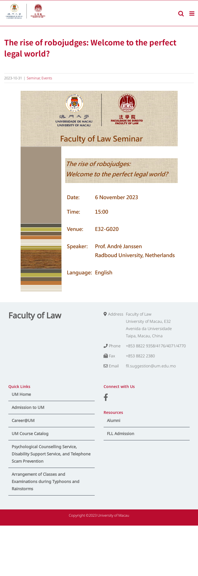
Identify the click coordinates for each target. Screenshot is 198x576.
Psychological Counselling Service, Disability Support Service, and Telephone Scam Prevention (51, 454)
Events (46, 77)
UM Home (21, 394)
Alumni (113, 420)
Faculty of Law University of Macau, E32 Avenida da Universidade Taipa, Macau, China (149, 324)
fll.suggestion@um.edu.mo (151, 365)
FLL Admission (120, 433)
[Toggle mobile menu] (192, 13)
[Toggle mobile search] (181, 13)
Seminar (33, 77)
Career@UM (23, 420)
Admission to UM (28, 407)
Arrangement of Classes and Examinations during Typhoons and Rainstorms (45, 481)
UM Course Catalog (30, 433)
